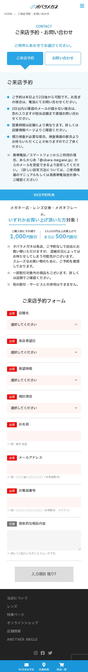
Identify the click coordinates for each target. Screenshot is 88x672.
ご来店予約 (25, 58)
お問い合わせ (63, 58)
